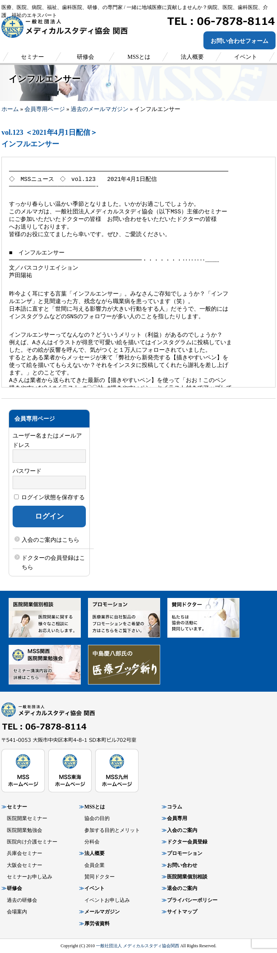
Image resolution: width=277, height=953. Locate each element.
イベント (94, 888)
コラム (174, 807)
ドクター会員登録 (187, 842)
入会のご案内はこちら (50, 540)
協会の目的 (97, 818)
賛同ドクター (99, 876)
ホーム (10, 109)
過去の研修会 (22, 900)
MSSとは (94, 807)
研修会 (14, 888)
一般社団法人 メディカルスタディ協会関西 (137, 945)
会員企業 (94, 865)
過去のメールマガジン (99, 109)
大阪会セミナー (24, 865)
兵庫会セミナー (24, 853)
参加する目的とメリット (112, 830)
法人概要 (94, 853)
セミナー (17, 807)
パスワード (27, 471)
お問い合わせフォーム (239, 41)
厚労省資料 (97, 923)
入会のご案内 (182, 830)
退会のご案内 (182, 888)
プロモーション (184, 853)
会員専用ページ (45, 109)
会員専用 (177, 818)
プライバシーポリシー (192, 900)
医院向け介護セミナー (32, 842)
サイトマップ (182, 911)
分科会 (92, 842)
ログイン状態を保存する (49, 497)
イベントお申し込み (107, 900)
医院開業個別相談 (187, 876)
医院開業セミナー (27, 818)
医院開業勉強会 (24, 830)
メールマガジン (102, 911)
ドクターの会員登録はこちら (53, 562)
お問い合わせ (182, 865)
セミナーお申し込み (29, 876)
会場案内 (17, 911)
